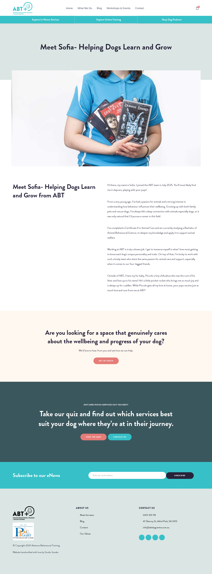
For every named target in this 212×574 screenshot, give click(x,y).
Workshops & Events (118, 8)
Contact (139, 8)
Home (69, 8)
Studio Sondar (52, 552)
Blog (99, 8)
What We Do (84, 8)
